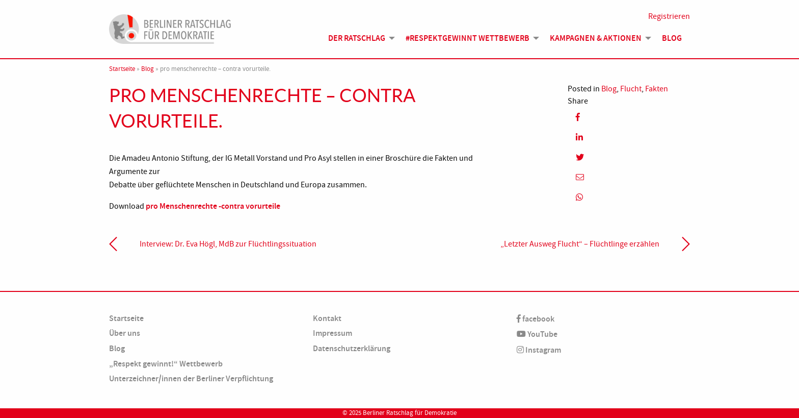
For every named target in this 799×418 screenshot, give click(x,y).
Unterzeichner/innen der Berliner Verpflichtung (191, 378)
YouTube (537, 334)
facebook (535, 318)
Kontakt (327, 318)
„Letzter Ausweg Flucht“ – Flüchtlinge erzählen (579, 244)
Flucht (631, 89)
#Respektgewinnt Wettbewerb (467, 38)
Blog (672, 38)
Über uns (124, 333)
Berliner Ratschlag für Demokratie (410, 413)
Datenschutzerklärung (351, 348)
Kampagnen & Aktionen (596, 38)
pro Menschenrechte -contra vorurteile (213, 206)
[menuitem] (358, 38)
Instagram (539, 350)
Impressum (332, 333)
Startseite (122, 69)
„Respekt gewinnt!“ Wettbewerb (166, 363)
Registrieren (669, 16)
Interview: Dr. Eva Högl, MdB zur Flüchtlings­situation (228, 244)
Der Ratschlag (356, 38)
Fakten (656, 89)
